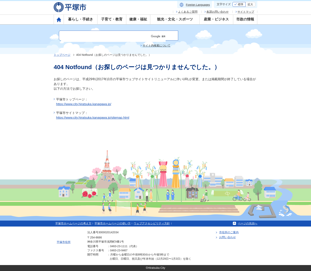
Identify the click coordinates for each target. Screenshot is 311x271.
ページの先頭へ (247, 223)
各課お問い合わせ (217, 11)
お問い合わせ (227, 237)
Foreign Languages (198, 4)
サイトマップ (245, 11)
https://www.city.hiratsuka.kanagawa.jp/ (83, 104)
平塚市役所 (64, 242)
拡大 (250, 4)
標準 (240, 4)
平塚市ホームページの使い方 (112, 223)
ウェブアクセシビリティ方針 (152, 223)
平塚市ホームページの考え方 (73, 223)
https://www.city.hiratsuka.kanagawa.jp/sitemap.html (92, 117)
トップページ (62, 54)
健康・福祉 (138, 19)
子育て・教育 (111, 19)
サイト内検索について (156, 45)
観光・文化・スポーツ (175, 19)
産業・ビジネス (216, 19)
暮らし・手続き (80, 19)
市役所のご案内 (229, 232)
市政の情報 (245, 19)
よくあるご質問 (187, 11)
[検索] (113, 36)
